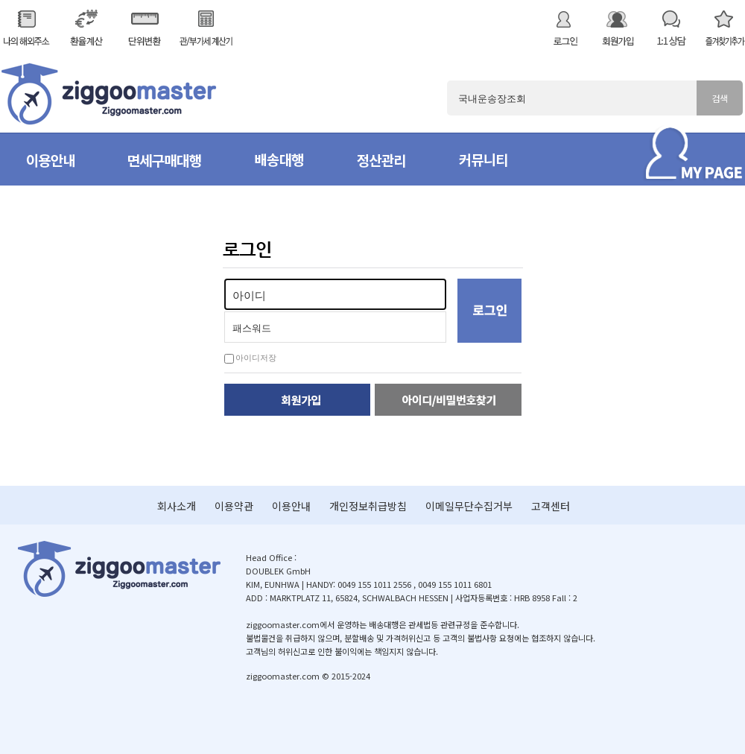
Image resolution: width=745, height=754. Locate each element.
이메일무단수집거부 (469, 505)
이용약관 (234, 505)
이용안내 (291, 505)
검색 (719, 98)
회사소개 (176, 505)
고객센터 (550, 505)
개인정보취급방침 (368, 505)
